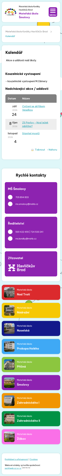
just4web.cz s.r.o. (13, 468)
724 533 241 (36, 232)
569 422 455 (22, 232)
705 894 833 (22, 197)
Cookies (34, 459)
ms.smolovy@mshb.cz (26, 204)
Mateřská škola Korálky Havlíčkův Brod (26, 31)
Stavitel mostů (30, 133)
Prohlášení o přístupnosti (16, 459)
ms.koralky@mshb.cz (25, 238)
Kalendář (10, 36)
